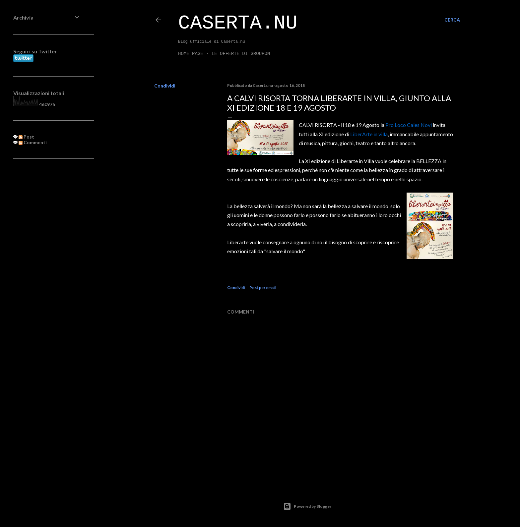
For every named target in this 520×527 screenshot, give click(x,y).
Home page (190, 53)
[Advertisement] (47, 271)
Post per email (262, 287)
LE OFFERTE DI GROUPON (241, 53)
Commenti (33, 142)
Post (26, 137)
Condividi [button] (164, 85)
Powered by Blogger (307, 506)
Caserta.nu (237, 23)
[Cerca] (452, 20)
